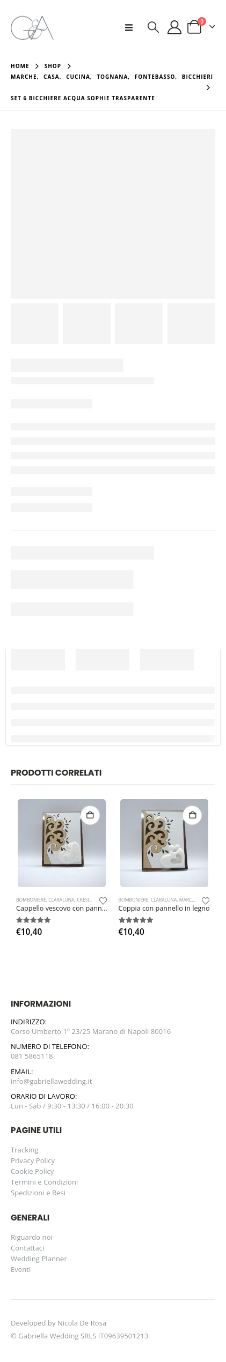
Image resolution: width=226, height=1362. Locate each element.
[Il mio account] (174, 27)
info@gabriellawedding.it (51, 1081)
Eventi (21, 1269)
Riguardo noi (32, 1237)
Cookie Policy (32, 1171)
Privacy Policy (33, 1160)
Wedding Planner (39, 1258)
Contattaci (28, 1248)
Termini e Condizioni (44, 1182)
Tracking (25, 1150)
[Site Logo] (32, 27)
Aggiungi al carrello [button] (90, 815)
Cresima (86, 900)
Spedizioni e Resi (38, 1192)
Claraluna (61, 900)
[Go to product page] (62, 843)
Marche (188, 900)
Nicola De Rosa (81, 1323)
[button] (132, 27)
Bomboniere (31, 900)
